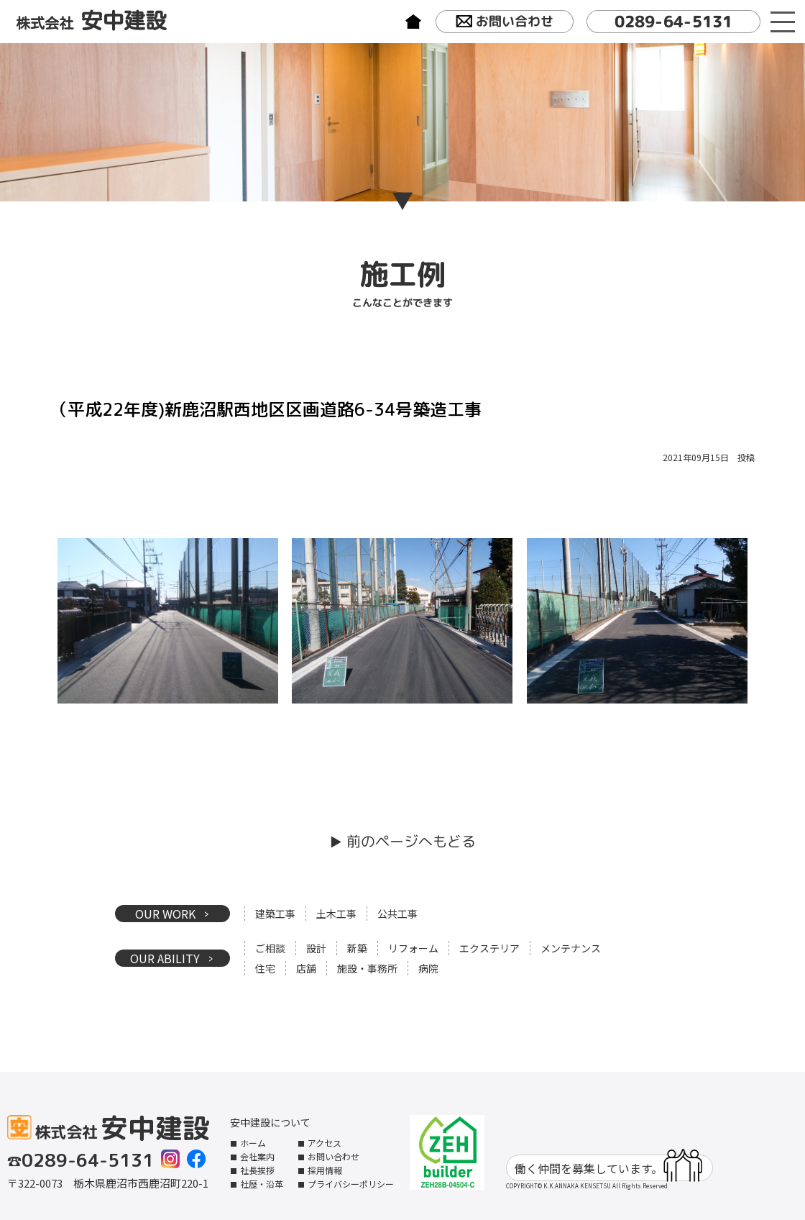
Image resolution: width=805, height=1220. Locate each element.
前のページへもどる (411, 841)
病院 (428, 968)
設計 (316, 948)
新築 (357, 948)
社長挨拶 (257, 1170)
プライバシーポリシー (351, 1184)
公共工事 (397, 913)
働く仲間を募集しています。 (608, 1168)
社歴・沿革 (261, 1184)
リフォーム (413, 948)
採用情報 (325, 1170)
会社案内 (257, 1156)
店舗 (306, 968)
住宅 (265, 968)
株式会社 (91, 21)
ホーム (253, 1143)
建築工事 (275, 913)
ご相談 (270, 948)
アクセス (324, 1143)
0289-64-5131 (673, 21)
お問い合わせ (504, 22)
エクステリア (489, 948)
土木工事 (336, 913)
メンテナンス (570, 948)
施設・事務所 (367, 968)
